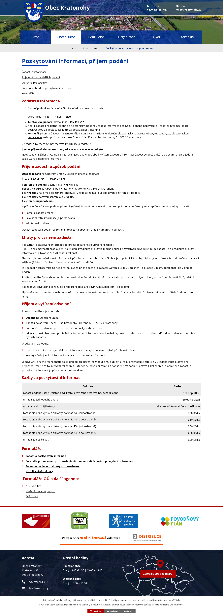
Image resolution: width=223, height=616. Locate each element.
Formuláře (28, 93)
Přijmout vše (95, 611)
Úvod (36, 37)
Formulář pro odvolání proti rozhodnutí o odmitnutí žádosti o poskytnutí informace (79, 461)
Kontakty (187, 37)
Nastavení (128, 611)
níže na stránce (82, 133)
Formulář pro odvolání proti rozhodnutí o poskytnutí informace (65, 328)
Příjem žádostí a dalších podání (41, 77)
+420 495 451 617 (37, 581)
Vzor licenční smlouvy (39, 471)
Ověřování (32, 496)
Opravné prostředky (34, 82)
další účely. (175, 600)
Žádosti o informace (34, 72)
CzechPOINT (33, 486)
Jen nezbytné (112, 611)
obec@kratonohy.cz (158, 133)
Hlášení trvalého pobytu (40, 491)
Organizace (126, 37)
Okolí (157, 37)
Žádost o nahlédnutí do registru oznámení (53, 466)
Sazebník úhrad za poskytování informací (47, 88)
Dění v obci (96, 37)
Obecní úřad (66, 37)
